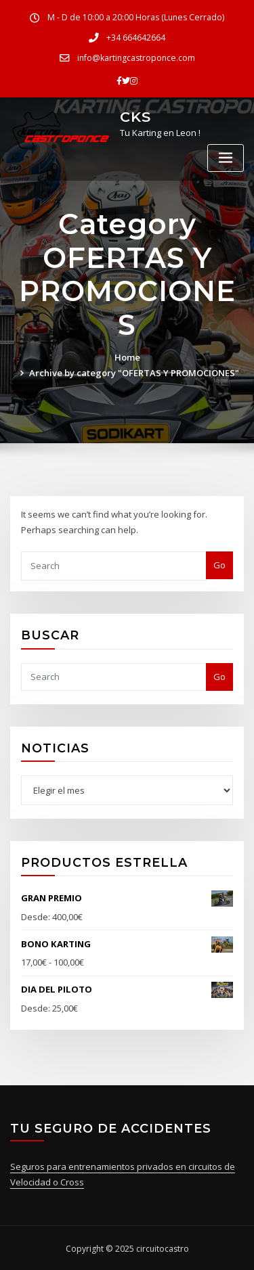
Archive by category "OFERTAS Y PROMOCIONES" (134, 372)
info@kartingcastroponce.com (136, 57)
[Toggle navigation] (225, 157)
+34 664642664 (135, 37)
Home (127, 356)
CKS (135, 115)
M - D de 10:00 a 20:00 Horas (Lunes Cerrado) (135, 17)
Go (219, 564)
